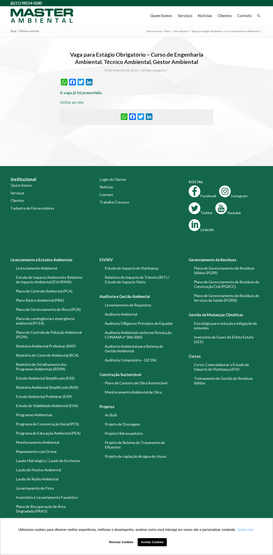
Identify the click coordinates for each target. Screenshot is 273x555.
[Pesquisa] (258, 15)
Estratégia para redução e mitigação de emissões (225, 325)
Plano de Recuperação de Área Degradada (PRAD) (41, 508)
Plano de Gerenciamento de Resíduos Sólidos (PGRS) (224, 270)
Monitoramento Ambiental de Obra (133, 392)
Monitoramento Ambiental (37, 442)
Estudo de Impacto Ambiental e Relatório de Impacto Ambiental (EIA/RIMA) (49, 279)
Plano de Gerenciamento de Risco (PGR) (48, 309)
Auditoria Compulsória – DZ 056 (130, 360)
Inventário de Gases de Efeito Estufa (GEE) (223, 339)
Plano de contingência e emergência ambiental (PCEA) (45, 320)
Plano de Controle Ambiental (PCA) (44, 291)
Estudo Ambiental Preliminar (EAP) (44, 396)
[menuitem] (161, 15)
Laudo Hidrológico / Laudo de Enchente (48, 460)
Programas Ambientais (34, 414)
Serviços (17, 193)
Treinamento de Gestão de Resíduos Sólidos (223, 380)
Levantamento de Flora (35, 488)
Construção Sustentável (120, 374)
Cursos (195, 356)
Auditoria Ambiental (121, 314)
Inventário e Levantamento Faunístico (47, 497)
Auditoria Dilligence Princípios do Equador (139, 323)
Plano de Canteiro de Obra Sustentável (136, 383)
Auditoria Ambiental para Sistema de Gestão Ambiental (134, 348)
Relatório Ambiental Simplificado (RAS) (47, 387)
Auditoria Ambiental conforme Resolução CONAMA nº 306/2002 (138, 334)
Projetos (107, 406)
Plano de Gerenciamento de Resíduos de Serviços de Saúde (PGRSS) (226, 297)
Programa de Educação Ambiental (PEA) (48, 433)
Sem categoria (156, 70)
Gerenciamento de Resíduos (212, 260)
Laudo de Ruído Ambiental (37, 479)
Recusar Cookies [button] (121, 542)
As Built (111, 415)
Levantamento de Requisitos (128, 305)
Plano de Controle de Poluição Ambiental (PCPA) (49, 334)
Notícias (106, 187)
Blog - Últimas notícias (25, 31)
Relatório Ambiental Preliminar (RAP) (46, 346)
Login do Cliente (113, 179)
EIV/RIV (106, 260)
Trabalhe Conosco (114, 202)
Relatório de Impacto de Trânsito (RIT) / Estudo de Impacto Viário (137, 279)
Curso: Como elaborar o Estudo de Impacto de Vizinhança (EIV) (221, 366)
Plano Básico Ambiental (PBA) (40, 300)
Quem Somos (21, 185)
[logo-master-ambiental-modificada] (42, 15)
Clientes (17, 200)
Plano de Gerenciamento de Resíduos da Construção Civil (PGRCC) (226, 284)
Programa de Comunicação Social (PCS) (47, 424)
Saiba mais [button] (246, 529)
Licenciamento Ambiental (36, 268)
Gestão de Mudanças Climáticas (216, 314)
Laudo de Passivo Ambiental (38, 470)
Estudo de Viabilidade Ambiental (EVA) (47, 405)
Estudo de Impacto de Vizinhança (131, 268)
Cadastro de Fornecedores (32, 208)
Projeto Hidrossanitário (124, 433)
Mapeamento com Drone (36, 451)
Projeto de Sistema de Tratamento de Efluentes (135, 444)
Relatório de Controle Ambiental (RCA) (47, 355)
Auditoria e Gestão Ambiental (125, 296)
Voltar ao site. (72, 102)
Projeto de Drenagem (122, 424)
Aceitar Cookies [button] (152, 542)
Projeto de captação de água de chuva (135, 456)
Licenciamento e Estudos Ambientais (41, 260)
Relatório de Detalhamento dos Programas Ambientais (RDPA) (41, 366)
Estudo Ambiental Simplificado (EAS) (45, 378)
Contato (106, 194)
